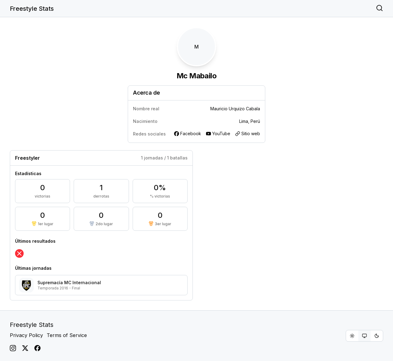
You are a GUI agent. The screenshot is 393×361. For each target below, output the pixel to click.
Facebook (187, 133)
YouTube (218, 133)
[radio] (352, 335)
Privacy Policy (26, 335)
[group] (364, 336)
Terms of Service (67, 335)
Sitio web (247, 133)
